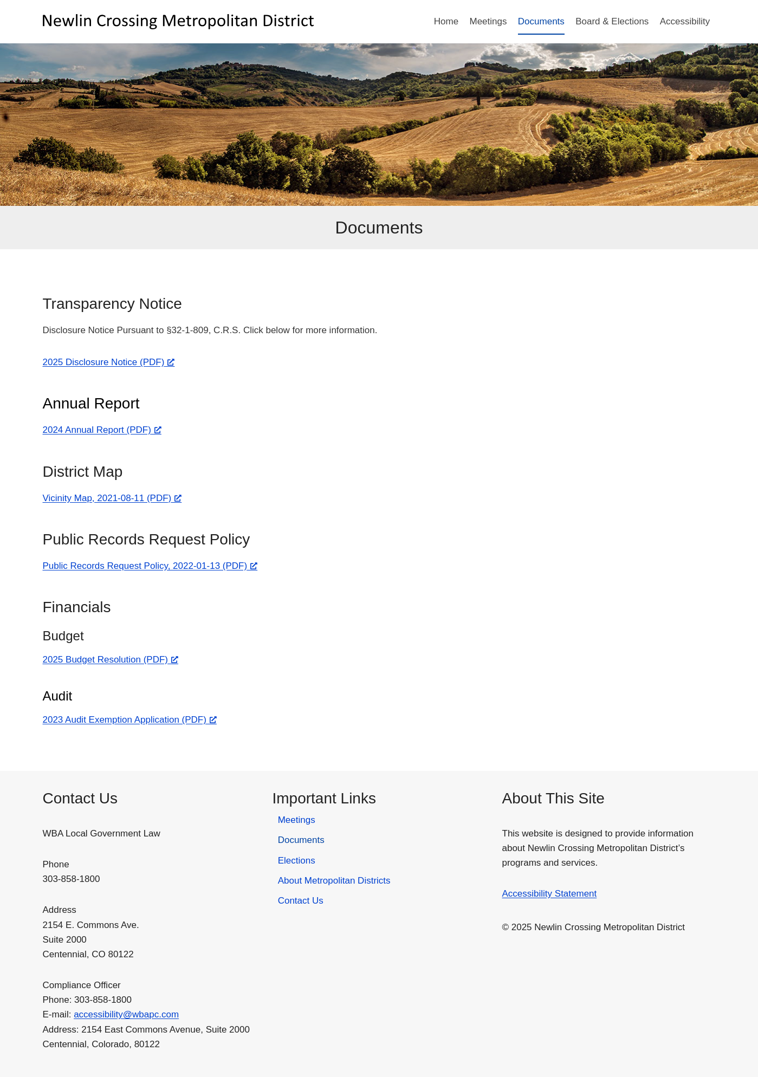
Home (446, 21)
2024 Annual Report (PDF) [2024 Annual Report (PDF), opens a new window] (102, 430)
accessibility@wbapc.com (126, 1014)
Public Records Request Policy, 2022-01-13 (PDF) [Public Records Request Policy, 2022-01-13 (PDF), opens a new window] (150, 566)
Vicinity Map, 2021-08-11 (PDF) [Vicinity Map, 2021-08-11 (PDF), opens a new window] (112, 498)
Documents (541, 21)
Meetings (488, 21)
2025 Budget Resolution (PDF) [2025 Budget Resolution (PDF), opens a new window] (111, 659)
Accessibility (685, 21)
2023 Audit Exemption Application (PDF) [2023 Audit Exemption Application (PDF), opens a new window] (130, 720)
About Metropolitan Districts (334, 880)
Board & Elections (612, 21)
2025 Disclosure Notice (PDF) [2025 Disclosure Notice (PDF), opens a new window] (109, 362)
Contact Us (300, 901)
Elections (296, 860)
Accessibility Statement (549, 893)
